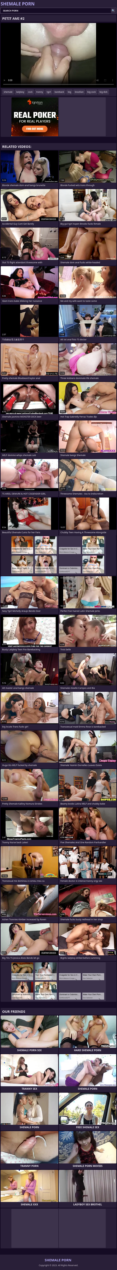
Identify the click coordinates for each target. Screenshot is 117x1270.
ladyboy (20, 91)
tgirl (49, 91)
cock (30, 91)
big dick (103, 91)
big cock (91, 91)
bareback (59, 91)
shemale (8, 91)
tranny (39, 91)
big (69, 91)
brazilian (79, 91)
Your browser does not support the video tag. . (58, 55)
